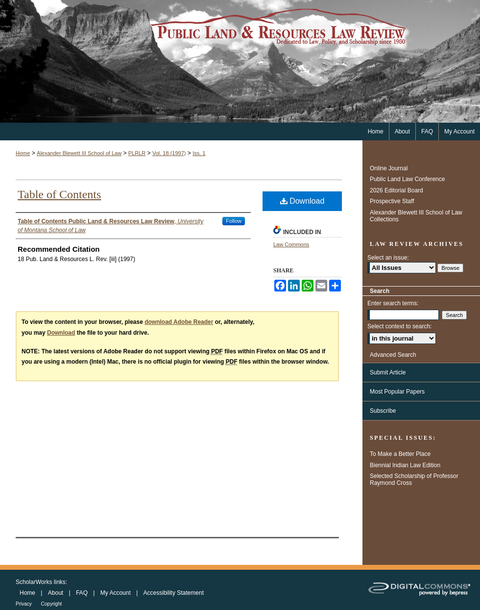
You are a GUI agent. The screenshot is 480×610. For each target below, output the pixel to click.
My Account (116, 592)
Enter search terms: (393, 303)
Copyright (51, 604)
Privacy (24, 604)
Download (302, 201)
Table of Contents (59, 194)
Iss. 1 (198, 153)
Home (23, 153)
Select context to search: (399, 326)
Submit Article (388, 372)
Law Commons (291, 244)
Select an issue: (388, 257)
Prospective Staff (392, 201)
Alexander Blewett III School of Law (79, 153)
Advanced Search (393, 354)
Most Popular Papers (397, 391)
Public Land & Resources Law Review (240, 61)
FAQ (82, 592)
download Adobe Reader (178, 321)
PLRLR (136, 153)
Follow (233, 221)
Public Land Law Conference (407, 179)
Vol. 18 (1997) (169, 153)
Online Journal (389, 168)
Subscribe (383, 410)
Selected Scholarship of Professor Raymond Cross (414, 479)
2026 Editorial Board (396, 190)
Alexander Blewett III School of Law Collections (416, 216)
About (56, 592)
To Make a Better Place (400, 454)
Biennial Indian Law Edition (405, 465)
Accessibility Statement (174, 592)
